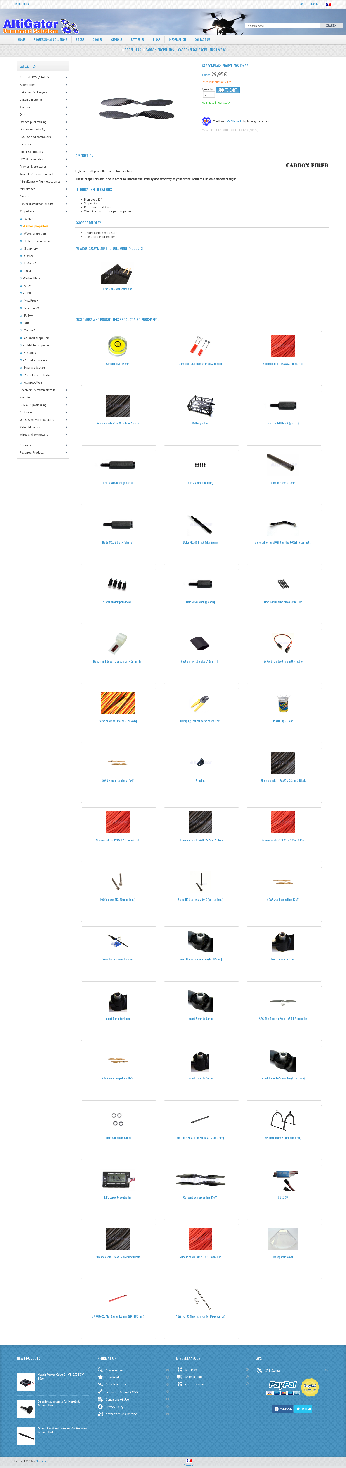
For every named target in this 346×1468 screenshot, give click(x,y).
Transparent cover (283, 1256)
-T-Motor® (29, 263)
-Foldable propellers (36, 345)
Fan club (25, 144)
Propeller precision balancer (118, 959)
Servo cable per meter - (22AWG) (118, 720)
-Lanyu (27, 271)
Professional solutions (52, 39)
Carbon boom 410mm (283, 482)
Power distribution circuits (36, 204)
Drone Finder (21, 4)
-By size (27, 219)
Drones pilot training (33, 122)
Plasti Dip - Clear (283, 720)
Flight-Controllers (31, 152)
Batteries (142, 39)
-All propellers (32, 382)
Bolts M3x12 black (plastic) (117, 542)
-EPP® (26, 293)
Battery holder (200, 423)
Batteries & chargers (33, 92)
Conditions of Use (113, 1399)
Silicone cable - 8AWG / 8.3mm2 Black (118, 1256)
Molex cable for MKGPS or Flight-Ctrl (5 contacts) (282, 542)
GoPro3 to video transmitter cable (283, 661)
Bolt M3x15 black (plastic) (118, 482)
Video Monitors (30, 427)
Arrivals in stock (111, 1384)
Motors (24, 196)
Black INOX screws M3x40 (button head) (200, 899)
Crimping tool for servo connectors (200, 720)
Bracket (200, 780)
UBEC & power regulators (37, 420)
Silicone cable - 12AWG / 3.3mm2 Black (283, 780)
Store (82, 39)
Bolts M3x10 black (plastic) (283, 423)
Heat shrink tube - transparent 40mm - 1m (117, 661)
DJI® (23, 114)
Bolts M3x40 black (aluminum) (200, 542)
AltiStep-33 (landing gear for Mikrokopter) (200, 1316)
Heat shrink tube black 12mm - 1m (200, 661)
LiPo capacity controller (117, 1197)
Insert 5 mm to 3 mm (283, 959)
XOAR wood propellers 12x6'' (283, 899)
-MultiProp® (30, 301)
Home (302, 4)
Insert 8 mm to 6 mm (200, 1018)
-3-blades (29, 353)
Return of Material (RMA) (117, 1391)
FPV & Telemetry (31, 159)
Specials (25, 445)
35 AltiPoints (234, 121)
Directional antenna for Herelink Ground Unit (58, 1403)
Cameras (25, 107)
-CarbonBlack (31, 278)
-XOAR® (27, 256)
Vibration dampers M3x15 (117, 601)
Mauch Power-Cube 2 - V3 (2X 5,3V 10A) (61, 1376)
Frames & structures (33, 167)
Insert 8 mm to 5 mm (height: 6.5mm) (200, 959)
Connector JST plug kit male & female (200, 363)
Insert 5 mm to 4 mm (118, 1018)
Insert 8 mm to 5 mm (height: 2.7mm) (283, 1078)
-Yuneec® (28, 330)
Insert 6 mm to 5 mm (200, 1078)
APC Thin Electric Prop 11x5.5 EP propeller (283, 1018)
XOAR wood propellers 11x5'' (117, 1078)
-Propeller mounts (34, 360)
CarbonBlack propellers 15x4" (200, 1197)
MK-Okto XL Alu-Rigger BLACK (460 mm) (200, 1137)
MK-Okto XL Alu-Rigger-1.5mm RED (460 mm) (118, 1316)
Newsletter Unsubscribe (117, 1414)
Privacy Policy (110, 1406)
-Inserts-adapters (33, 368)
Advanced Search (112, 1369)
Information (183, 39)
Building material (31, 100)
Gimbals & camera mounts (37, 174)
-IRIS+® (27, 315)
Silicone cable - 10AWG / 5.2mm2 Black (200, 840)
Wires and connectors (34, 435)
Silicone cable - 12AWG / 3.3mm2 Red (117, 840)
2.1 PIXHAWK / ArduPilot (36, 77)
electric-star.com (191, 1383)
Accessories (27, 85)
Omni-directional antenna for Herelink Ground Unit (62, 1430)
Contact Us (209, 39)
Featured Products (32, 452)
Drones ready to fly (32, 129)
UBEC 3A (283, 1197)
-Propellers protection (37, 375)
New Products (110, 1377)
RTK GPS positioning (33, 405)
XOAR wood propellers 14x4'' (118, 780)
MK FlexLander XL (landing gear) (283, 1137)
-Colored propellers (36, 338)
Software (26, 412)
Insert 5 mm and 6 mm (118, 1137)
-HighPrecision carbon (37, 241)
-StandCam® (30, 308)
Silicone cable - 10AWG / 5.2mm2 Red (282, 840)
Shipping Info (190, 1377)
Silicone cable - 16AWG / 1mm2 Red (283, 363)
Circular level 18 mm (117, 363)
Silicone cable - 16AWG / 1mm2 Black (118, 423)
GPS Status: (268, 1370)
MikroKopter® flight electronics (40, 181)
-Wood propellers (34, 234)
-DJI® (26, 323)
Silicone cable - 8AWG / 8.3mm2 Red (200, 1256)
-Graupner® (30, 248)
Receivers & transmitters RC (38, 390)
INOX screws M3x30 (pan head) (117, 899)
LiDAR (162, 39)
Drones (101, 39)
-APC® (26, 286)
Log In (314, 4)
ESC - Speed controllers (35, 137)
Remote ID (27, 397)
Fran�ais (189, 1463)
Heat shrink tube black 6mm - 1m (283, 601)
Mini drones (27, 189)
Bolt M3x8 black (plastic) (200, 601)
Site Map (187, 1369)
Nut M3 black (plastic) (200, 482)
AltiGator (41, 1461)
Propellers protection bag (117, 288)
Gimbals (121, 39)
